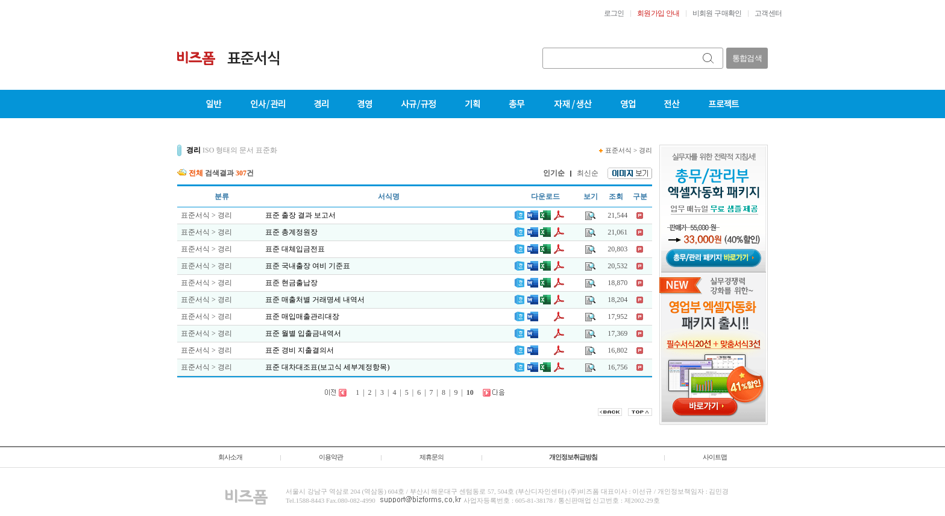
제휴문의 (431, 457)
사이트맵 (715, 457)
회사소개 (230, 457)
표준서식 (618, 150)
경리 (645, 150)
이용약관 (331, 457)
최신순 (587, 173)
